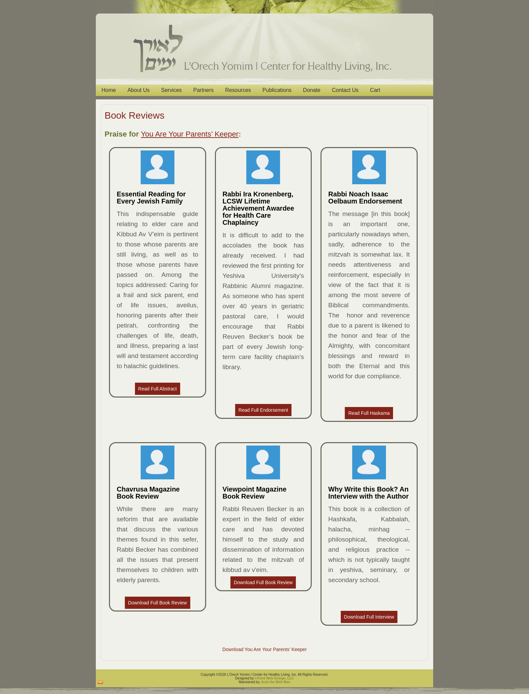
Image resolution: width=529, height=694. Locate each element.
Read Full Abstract (157, 388)
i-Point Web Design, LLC (274, 678)
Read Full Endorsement (263, 410)
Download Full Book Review (157, 602)
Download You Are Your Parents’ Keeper (264, 649)
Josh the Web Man (275, 682)
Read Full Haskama (369, 413)
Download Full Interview (369, 617)
